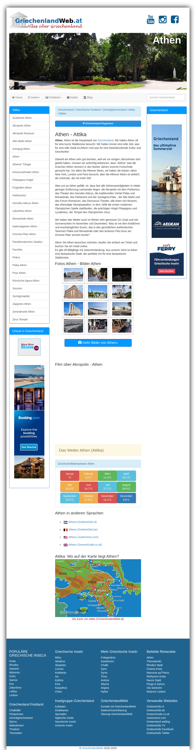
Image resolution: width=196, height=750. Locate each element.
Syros (104, 672)
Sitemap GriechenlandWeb (116, 714)
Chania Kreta (154, 668)
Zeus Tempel (20, 319)
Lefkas (13, 691)
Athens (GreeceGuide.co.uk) (83, 544)
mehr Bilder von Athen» (98, 343)
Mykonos (14, 672)
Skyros (105, 684)
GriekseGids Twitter (158, 732)
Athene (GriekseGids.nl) (80, 521)
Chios (58, 691)
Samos (13, 680)
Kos (11, 683)
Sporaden (61, 714)
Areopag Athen (21, 148)
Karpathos (61, 687)
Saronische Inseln (65, 721)
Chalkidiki (15, 710)
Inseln (34, 97)
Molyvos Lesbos (156, 691)
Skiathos (60, 661)
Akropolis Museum (23, 133)
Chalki (104, 665)
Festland (53, 97)
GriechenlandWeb (92, 748)
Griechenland (66, 109)
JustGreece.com (156, 717)
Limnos (59, 668)
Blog (88, 97)
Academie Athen (22, 117)
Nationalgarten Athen (24, 226)
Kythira (59, 680)
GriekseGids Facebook (160, 729)
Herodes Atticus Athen (25, 203)
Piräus (16, 257)
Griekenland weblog (158, 721)
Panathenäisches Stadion (27, 241)
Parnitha (17, 249)
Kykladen (60, 706)
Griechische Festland (88, 109)
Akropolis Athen (21, 125)
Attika (131, 109)
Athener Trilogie (21, 164)
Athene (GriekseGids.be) (81, 529)
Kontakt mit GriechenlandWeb (118, 706)
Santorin (14, 668)
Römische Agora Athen (25, 280)
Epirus (13, 721)
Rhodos (13, 664)
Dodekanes (62, 710)
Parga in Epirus (156, 684)
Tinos (104, 676)
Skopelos (60, 665)
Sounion (17, 288)
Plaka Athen (19, 265)
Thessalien (15, 732)
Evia (57, 684)
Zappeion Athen (21, 303)
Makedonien (16, 725)
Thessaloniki (154, 661)
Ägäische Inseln (64, 717)
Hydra (104, 691)
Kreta (12, 661)
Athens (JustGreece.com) (81, 537)
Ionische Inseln (64, 725)
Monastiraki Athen (22, 218)
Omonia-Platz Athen (24, 234)
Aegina (105, 687)
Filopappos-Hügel (22, 179)
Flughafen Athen (22, 187)
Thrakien (14, 729)
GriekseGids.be (156, 710)
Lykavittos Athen (22, 210)
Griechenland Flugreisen (98, 123)
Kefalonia (60, 672)
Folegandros (108, 657)
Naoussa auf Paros (158, 672)
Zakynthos (15, 687)
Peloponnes (16, 714)
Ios (57, 676)
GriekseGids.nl (155, 706)
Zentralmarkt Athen (23, 311)
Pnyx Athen (19, 272)
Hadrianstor (19, 195)
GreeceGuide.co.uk (158, 714)
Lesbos (13, 695)
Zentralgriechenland (114, 109)
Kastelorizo (107, 661)
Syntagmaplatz (21, 296)
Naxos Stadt (154, 680)
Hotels (72, 97)
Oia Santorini (154, 687)
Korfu (12, 676)
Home (17, 97)
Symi (104, 668)
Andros (105, 680)
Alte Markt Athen (22, 141)
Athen (15, 156)
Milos (58, 657)
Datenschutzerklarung (114, 710)
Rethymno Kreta (156, 676)
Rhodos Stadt (155, 665)
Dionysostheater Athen (25, 172)
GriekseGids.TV (156, 725)
